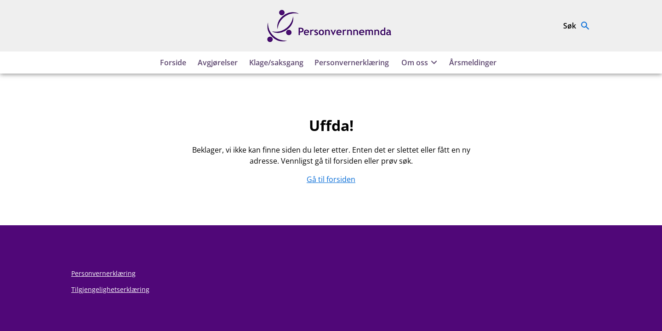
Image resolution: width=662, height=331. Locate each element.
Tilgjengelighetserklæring (110, 289)
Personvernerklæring (351, 62)
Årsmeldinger (472, 62)
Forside (173, 62)
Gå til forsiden (331, 179)
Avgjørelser (218, 62)
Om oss (420, 62)
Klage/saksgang (276, 62)
